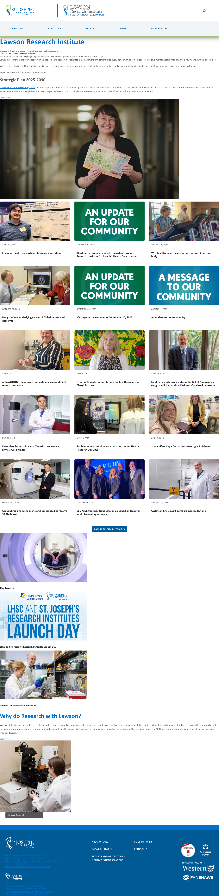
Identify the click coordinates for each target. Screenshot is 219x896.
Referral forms (143, 842)
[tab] (212, 11)
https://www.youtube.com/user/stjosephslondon (28, 867)
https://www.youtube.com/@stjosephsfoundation (27, 894)
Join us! (123, 29)
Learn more (5, 97)
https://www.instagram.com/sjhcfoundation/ (25, 889)
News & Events (56, 29)
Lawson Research (16, 815)
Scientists (91, 29)
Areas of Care (100, 842)
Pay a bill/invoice (102, 849)
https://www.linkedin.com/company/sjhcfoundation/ (29, 892)
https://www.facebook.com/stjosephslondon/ (27, 855)
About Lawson (159, 29)
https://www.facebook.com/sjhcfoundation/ (25, 886)
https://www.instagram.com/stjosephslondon (27, 858)
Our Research (18, 29)
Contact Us (140, 849)
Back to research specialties (109, 529)
